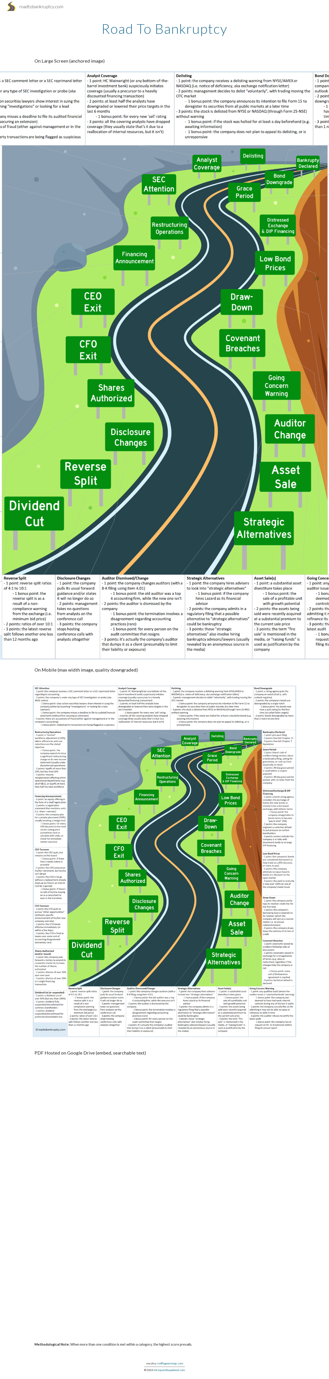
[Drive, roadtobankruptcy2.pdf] (164, 1198)
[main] (164, 28)
